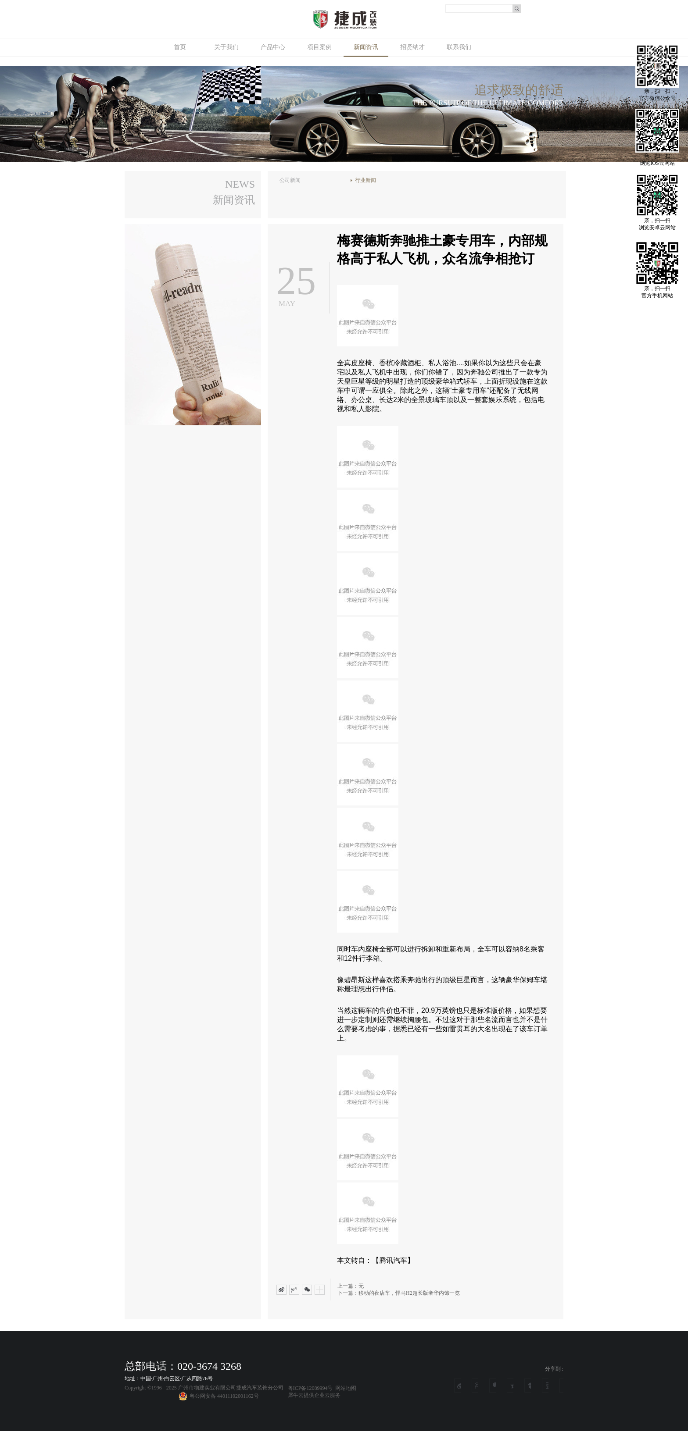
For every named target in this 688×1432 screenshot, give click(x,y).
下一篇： (398, 1293)
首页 (180, 47)
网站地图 (344, 1388)
